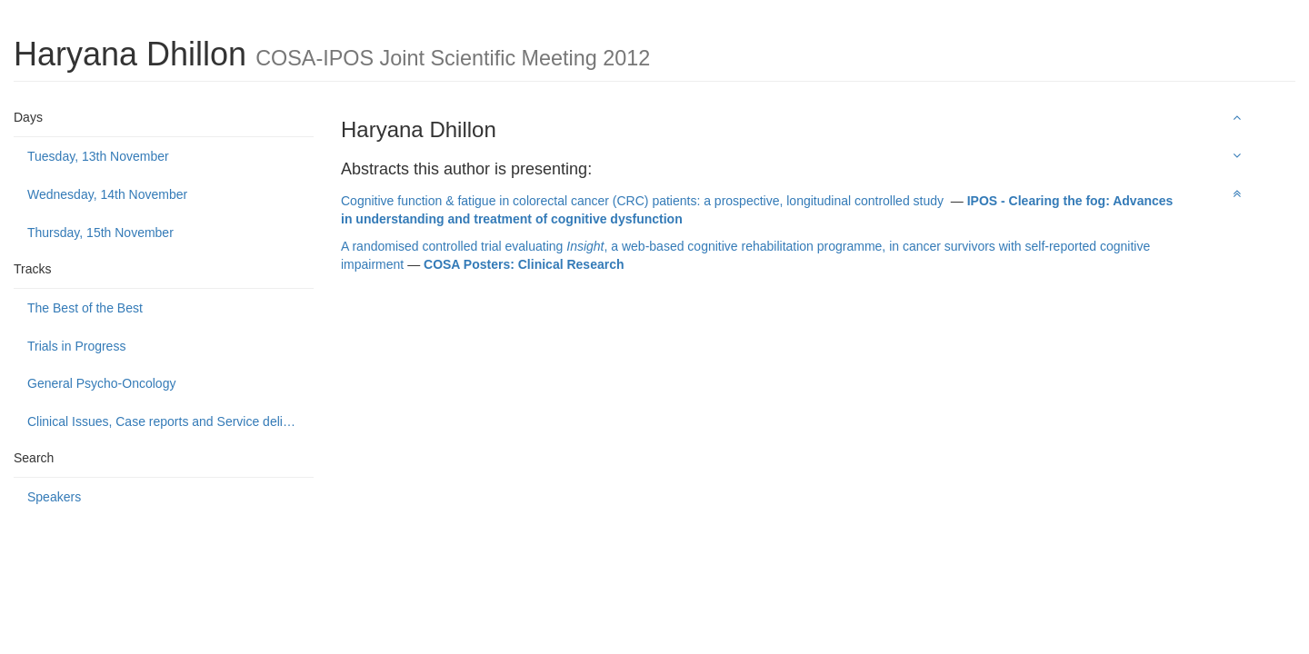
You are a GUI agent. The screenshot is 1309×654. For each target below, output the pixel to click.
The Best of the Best (85, 308)
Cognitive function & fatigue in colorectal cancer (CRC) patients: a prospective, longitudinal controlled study (644, 200)
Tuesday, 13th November (98, 156)
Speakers (54, 497)
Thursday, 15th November (100, 232)
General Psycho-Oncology (101, 383)
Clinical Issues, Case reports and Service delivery (166, 421)
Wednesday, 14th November (107, 194)
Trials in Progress (76, 346)
